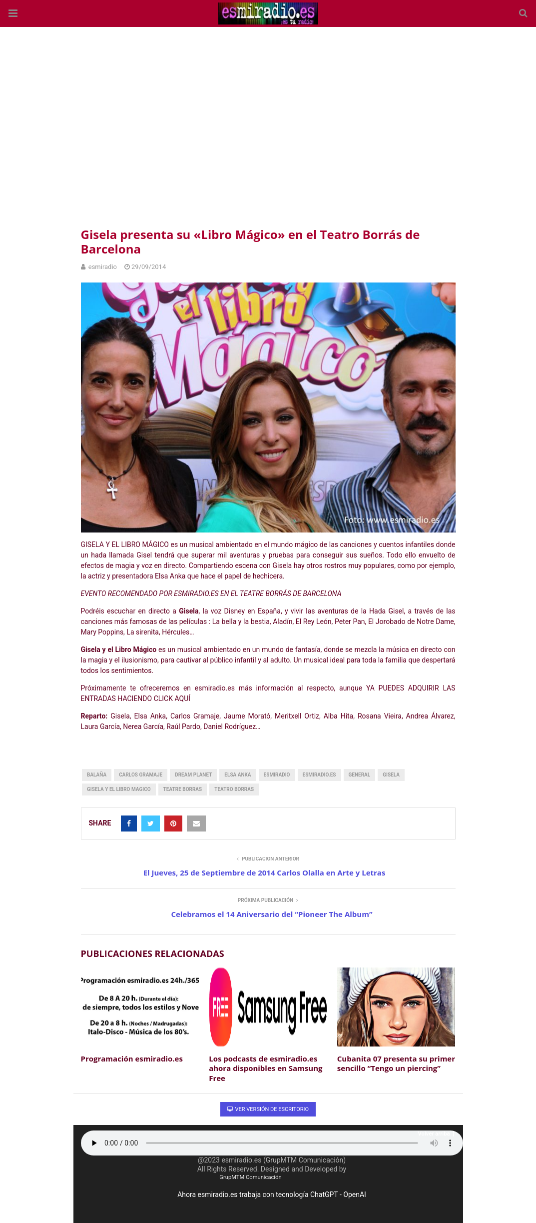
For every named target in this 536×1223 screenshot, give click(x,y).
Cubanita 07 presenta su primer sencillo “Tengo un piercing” (396, 1064)
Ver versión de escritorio (268, 1109)
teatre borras (182, 789)
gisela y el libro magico (119, 789)
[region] (268, 125)
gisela (391, 775)
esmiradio (277, 775)
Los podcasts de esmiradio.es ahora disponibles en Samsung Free (265, 1068)
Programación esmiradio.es (132, 1059)
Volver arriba (436, 1133)
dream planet (193, 775)
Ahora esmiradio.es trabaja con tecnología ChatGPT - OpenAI (271, 1194)
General (360, 775)
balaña (96, 775)
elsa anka (237, 775)
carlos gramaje (140, 775)
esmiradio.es (319, 775)
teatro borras (234, 789)
